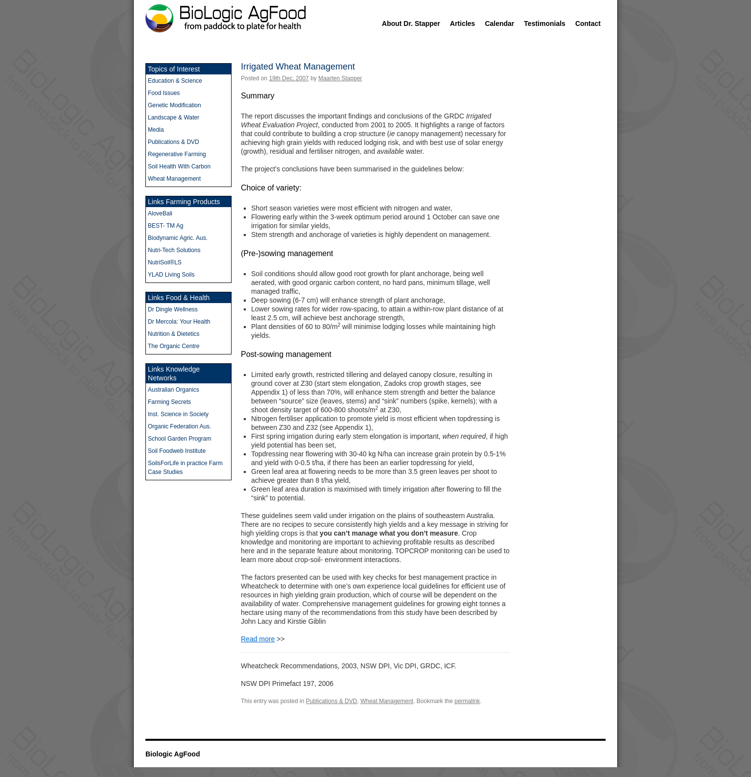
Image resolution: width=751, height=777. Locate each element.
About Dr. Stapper (411, 23)
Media (156, 129)
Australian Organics (173, 389)
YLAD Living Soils (171, 274)
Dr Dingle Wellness (173, 309)
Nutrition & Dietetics (173, 333)
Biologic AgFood (172, 754)
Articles (462, 23)
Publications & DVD (331, 701)
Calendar (499, 23)
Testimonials (544, 23)
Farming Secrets (169, 402)
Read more (258, 639)
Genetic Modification (174, 105)
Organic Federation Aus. (179, 426)
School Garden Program (179, 438)
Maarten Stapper (340, 78)
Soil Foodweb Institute (177, 450)
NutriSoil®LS (165, 262)
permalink (467, 701)
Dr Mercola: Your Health (179, 321)
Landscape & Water (173, 117)
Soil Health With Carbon (179, 166)
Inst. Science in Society (178, 414)
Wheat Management (386, 701)
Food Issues (164, 93)
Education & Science (175, 80)
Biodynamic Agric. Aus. (178, 238)
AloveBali (160, 213)
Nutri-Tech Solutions (174, 250)
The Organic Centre (173, 346)
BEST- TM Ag (165, 225)
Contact (588, 23)
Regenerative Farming (177, 154)
